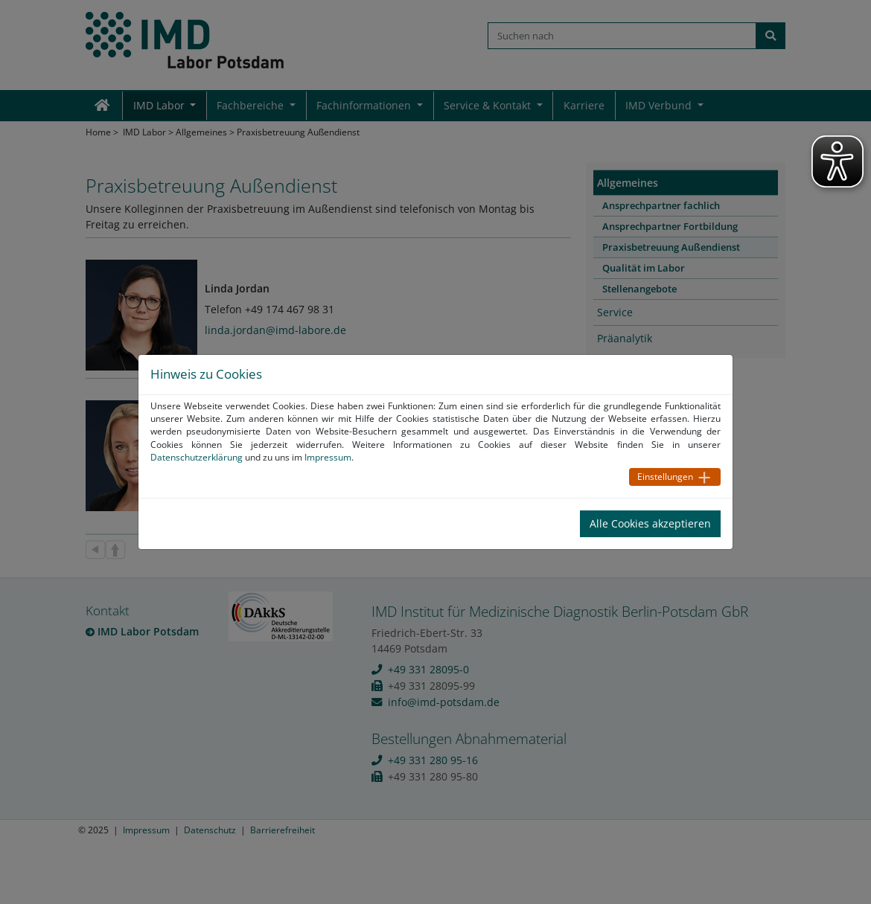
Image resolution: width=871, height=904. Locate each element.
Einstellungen (665, 476)
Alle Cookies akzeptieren (650, 523)
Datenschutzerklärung (196, 457)
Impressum (327, 457)
